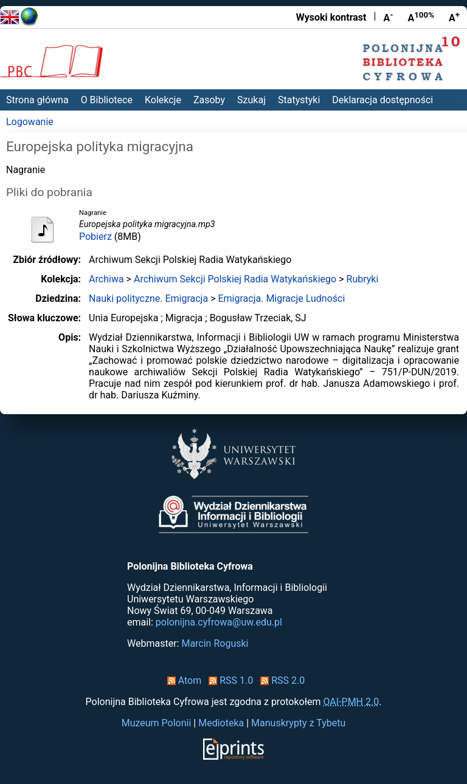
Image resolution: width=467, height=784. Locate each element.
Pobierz (95, 236)
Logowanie (30, 122)
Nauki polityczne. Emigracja (148, 298)
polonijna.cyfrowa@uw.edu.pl (219, 622)
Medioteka (221, 723)
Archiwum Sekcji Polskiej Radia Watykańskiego (235, 279)
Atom (182, 680)
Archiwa (106, 279)
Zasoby (209, 100)
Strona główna (37, 100)
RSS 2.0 (280, 680)
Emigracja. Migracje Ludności (281, 298)
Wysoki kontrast (331, 17)
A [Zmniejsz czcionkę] (388, 17)
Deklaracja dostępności (382, 100)
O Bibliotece (107, 100)
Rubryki (363, 279)
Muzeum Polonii (157, 723)
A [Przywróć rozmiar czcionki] (420, 17)
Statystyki (299, 100)
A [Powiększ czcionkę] (454, 17)
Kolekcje (163, 100)
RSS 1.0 (228, 680)
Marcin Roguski (214, 643)
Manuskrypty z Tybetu (298, 723)
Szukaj (251, 100)
